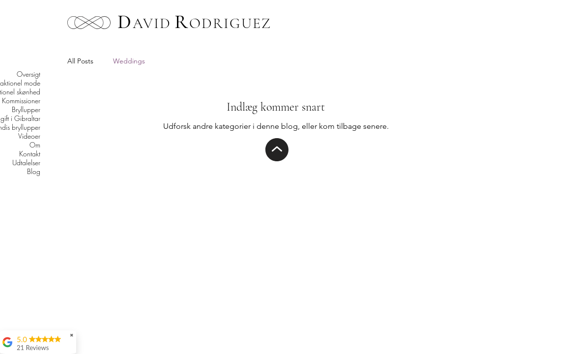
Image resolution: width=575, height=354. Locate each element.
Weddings (129, 61)
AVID (152, 23)
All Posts (80, 61)
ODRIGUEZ (230, 23)
